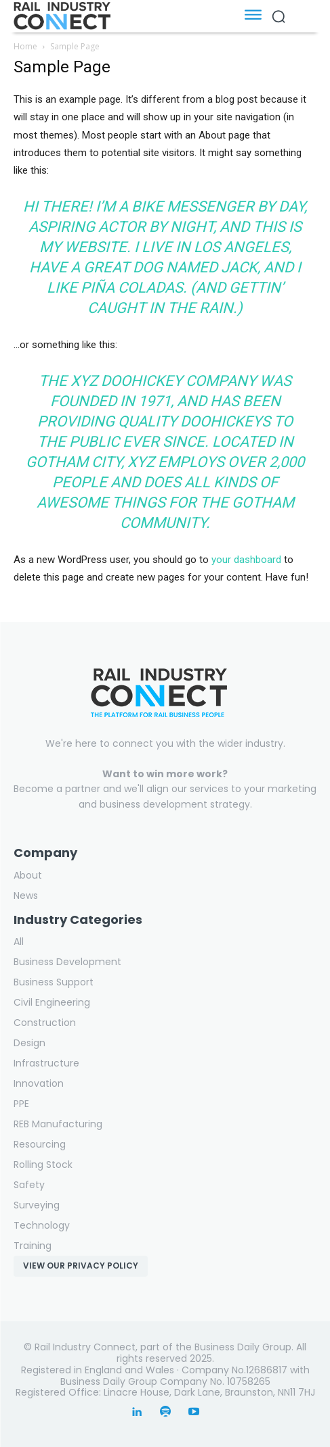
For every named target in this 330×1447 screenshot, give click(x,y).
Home (25, 46)
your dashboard (246, 560)
